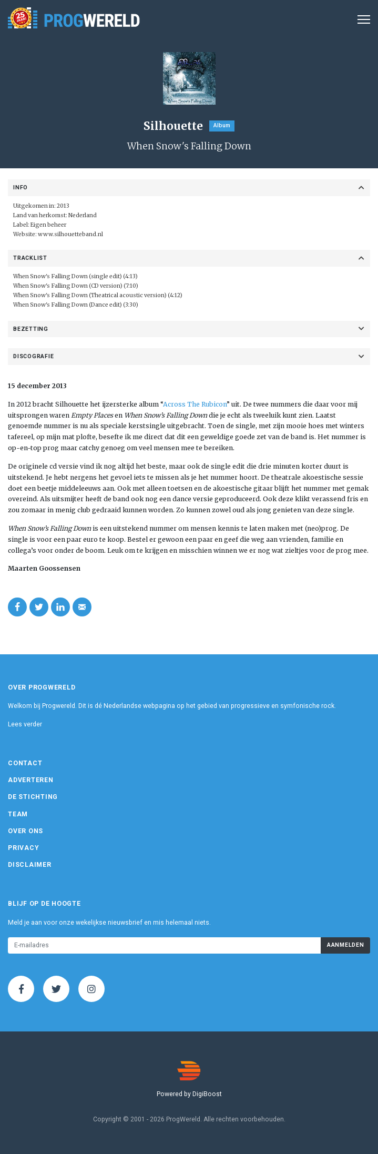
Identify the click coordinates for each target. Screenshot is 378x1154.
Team (18, 814)
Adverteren (31, 780)
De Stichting (33, 797)
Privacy (23, 848)
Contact (25, 763)
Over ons (25, 831)
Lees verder (25, 724)
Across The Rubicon (195, 404)
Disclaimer (30, 864)
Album (221, 125)
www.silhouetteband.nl (70, 234)
